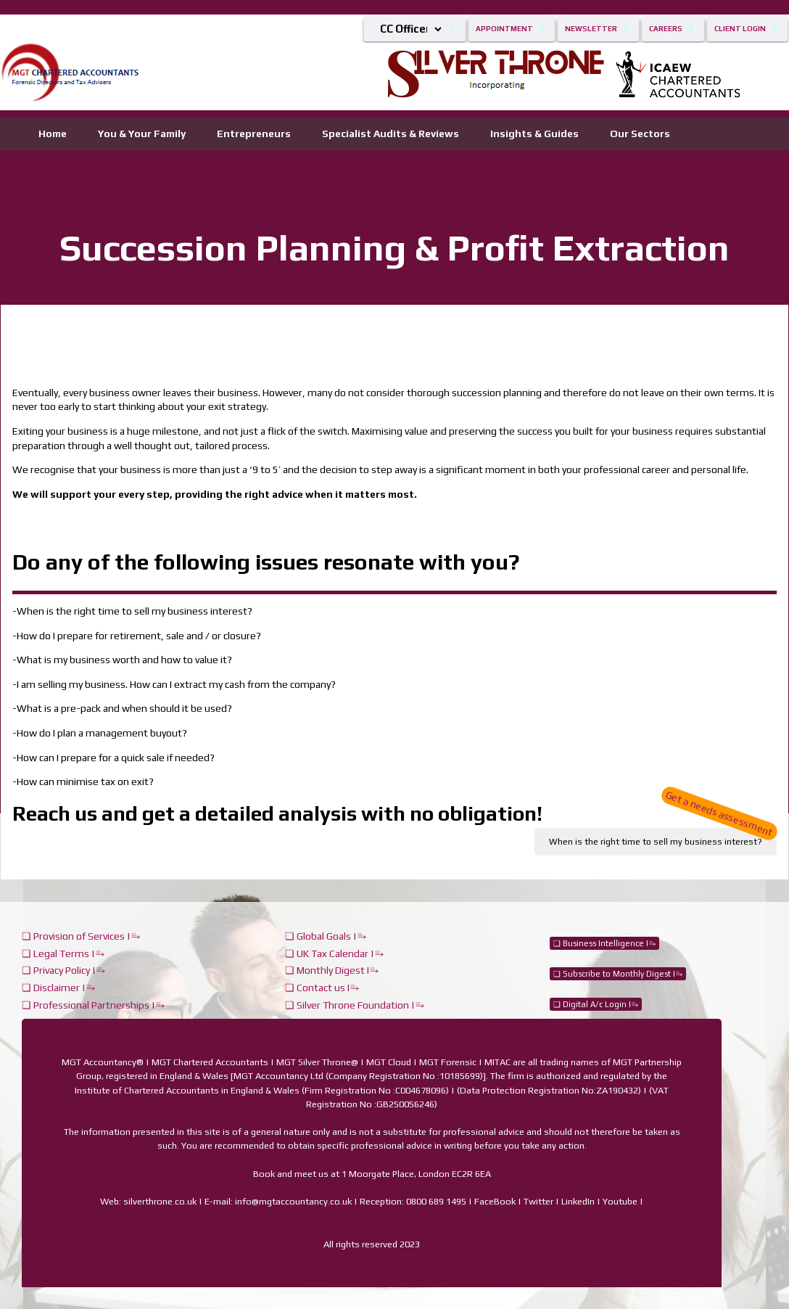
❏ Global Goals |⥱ (325, 936)
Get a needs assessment (719, 813)
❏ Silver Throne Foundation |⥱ (354, 1005)
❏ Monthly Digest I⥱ (332, 970)
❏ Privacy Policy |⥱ (63, 970)
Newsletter (591, 29)
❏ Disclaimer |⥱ (58, 987)
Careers (665, 29)
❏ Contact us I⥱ (322, 987)
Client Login (740, 29)
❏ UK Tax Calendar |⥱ (334, 953)
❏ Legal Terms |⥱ (63, 953)
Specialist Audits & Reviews (390, 133)
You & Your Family (142, 133)
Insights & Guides (534, 133)
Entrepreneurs (254, 133)
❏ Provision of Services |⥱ (81, 936)
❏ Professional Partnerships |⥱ (93, 1005)
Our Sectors (640, 133)
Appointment (504, 29)
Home (52, 133)
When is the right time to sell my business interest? (663, 837)
